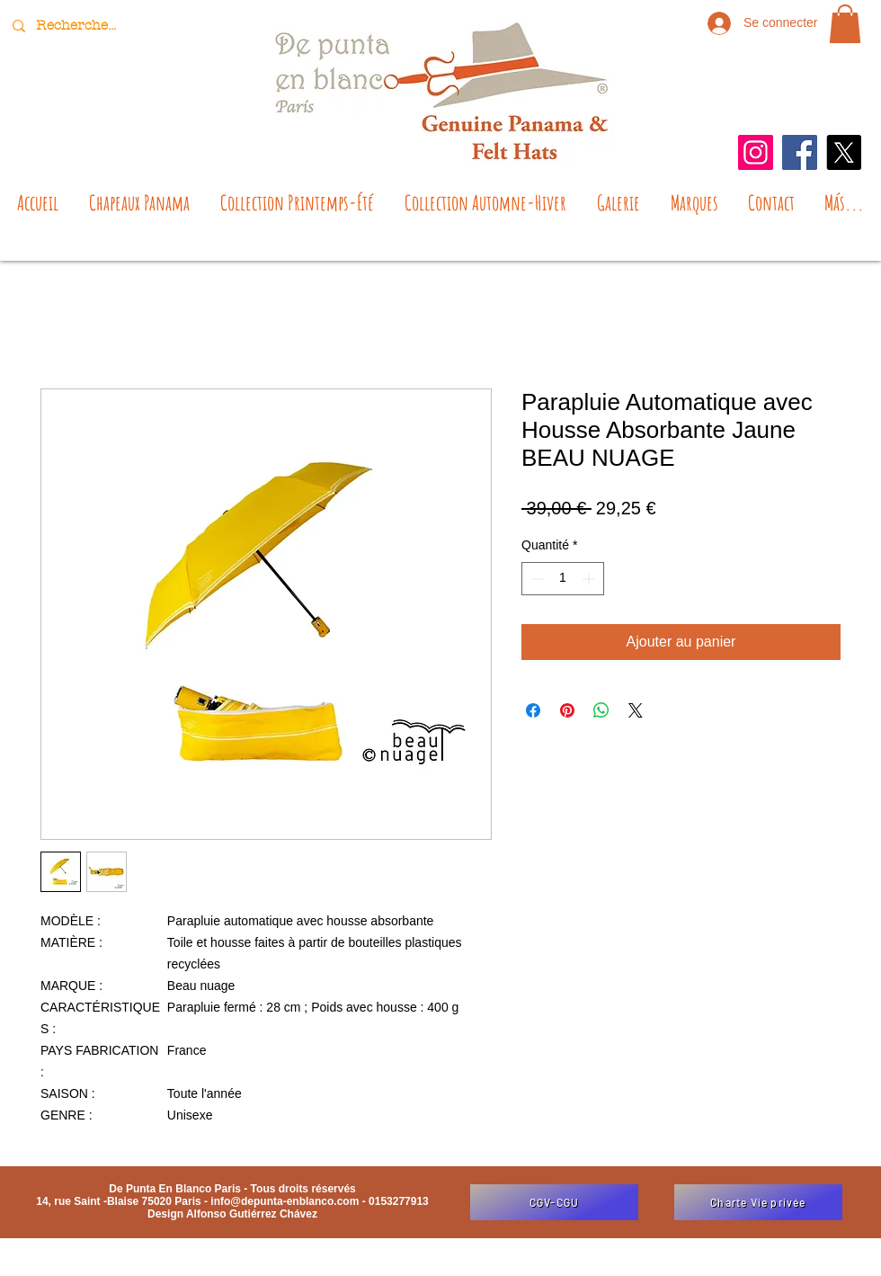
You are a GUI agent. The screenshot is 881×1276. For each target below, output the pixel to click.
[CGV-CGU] (554, 1202)
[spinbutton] (563, 578)
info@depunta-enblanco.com (284, 1201)
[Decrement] (535, 578)
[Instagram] (755, 152)
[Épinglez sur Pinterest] (567, 710)
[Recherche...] (78, 25)
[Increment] (590, 578)
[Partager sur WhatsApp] (601, 710)
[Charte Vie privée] (758, 1202)
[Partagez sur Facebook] (533, 710)
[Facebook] (799, 152)
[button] (845, 23)
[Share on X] (635, 710)
